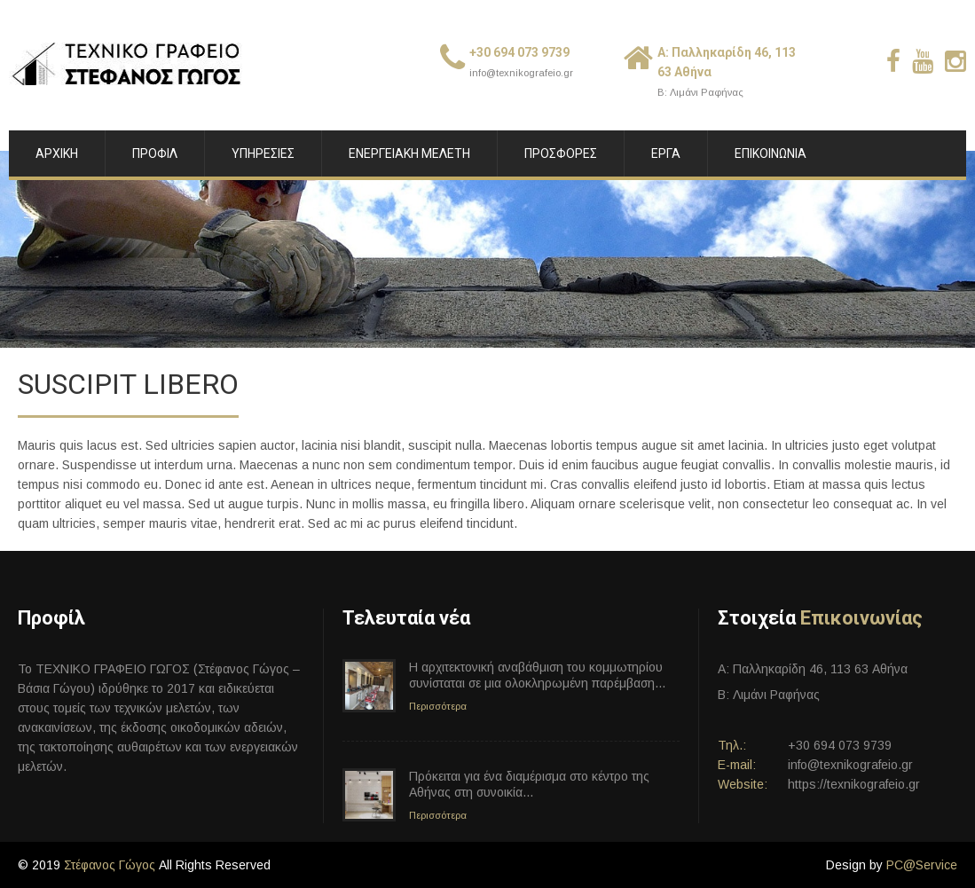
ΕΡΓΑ (665, 153)
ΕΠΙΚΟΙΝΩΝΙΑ (770, 153)
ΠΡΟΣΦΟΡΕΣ (560, 153)
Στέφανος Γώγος (109, 865)
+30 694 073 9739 (519, 52)
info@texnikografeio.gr (521, 72)
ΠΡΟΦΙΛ (154, 153)
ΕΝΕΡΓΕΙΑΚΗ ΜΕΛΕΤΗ (409, 153)
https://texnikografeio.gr (854, 784)
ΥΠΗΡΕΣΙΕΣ (263, 153)
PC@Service (921, 865)
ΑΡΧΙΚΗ (56, 153)
